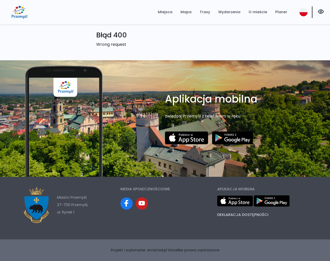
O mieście (258, 11)
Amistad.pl (157, 250)
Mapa (186, 11)
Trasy (205, 11)
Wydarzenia (229, 11)
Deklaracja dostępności (242, 214)
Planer (281, 11)
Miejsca (165, 11)
